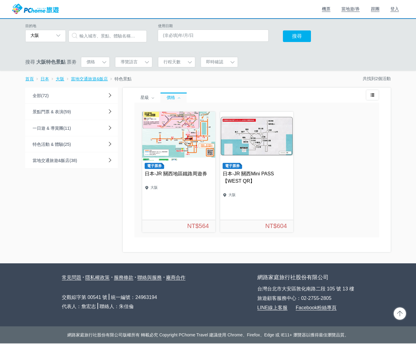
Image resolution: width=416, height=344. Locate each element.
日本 (45, 78)
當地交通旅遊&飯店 (89, 78)
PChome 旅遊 (35, 9)
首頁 (29, 78)
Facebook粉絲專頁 (316, 307)
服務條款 (123, 277)
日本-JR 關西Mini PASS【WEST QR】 (256, 172)
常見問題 (71, 277)
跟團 (375, 8)
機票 (326, 8)
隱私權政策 (97, 277)
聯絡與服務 (149, 277)
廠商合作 (175, 277)
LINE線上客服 (272, 307)
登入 (394, 8)
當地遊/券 (350, 8)
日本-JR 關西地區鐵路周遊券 (178, 172)
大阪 (60, 78)
